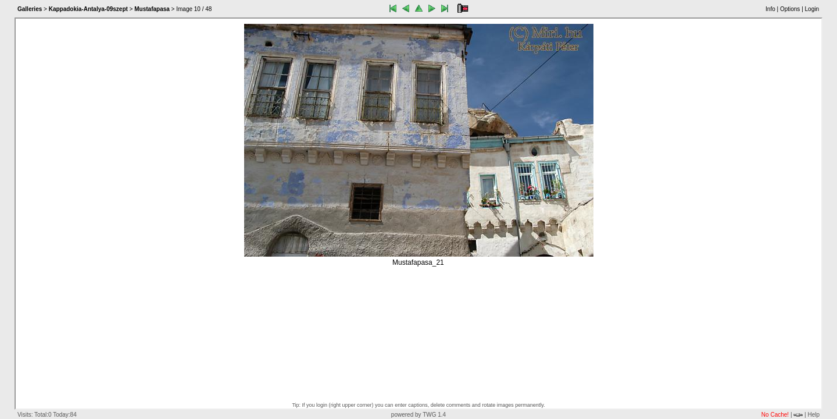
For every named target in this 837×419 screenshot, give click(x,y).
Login (812, 9)
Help (813, 414)
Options (790, 9)
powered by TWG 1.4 (418, 414)
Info (770, 9)
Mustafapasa (152, 9)
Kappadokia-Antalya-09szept (88, 9)
